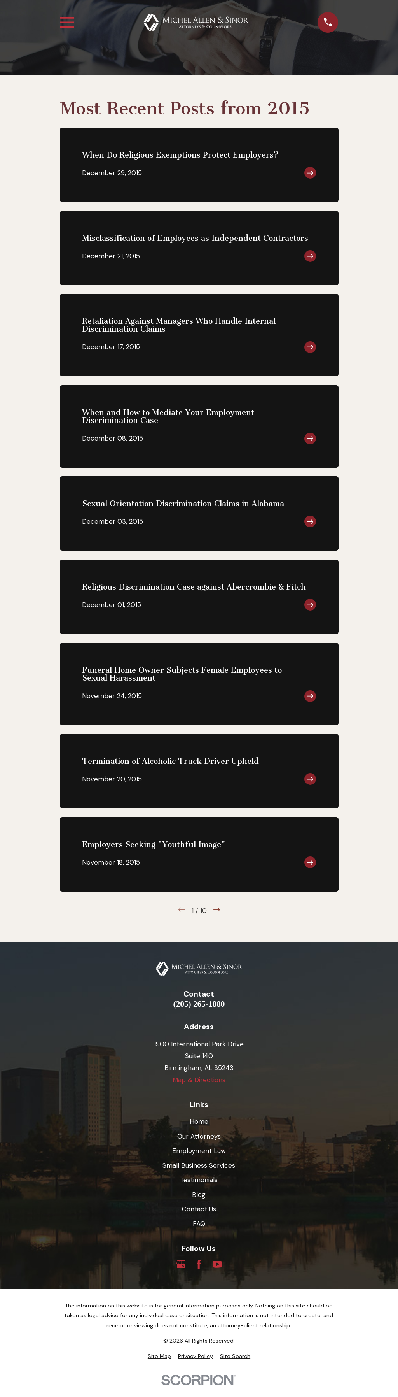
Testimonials (199, 1180)
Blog (199, 1194)
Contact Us (199, 1209)
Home (199, 1121)
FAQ (199, 1224)
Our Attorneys (199, 1136)
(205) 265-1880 (199, 1004)
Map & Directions (199, 1080)
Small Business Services (198, 1165)
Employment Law (199, 1150)
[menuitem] (159, 1356)
